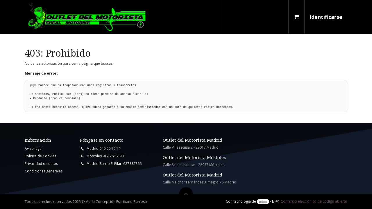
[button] (186, 194)
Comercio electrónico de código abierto (314, 201)
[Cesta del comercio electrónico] (296, 17)
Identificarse (326, 16)
